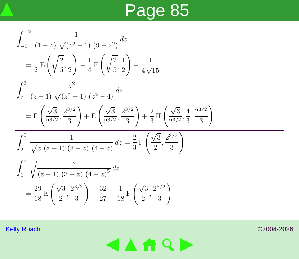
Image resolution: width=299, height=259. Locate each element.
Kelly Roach (23, 229)
